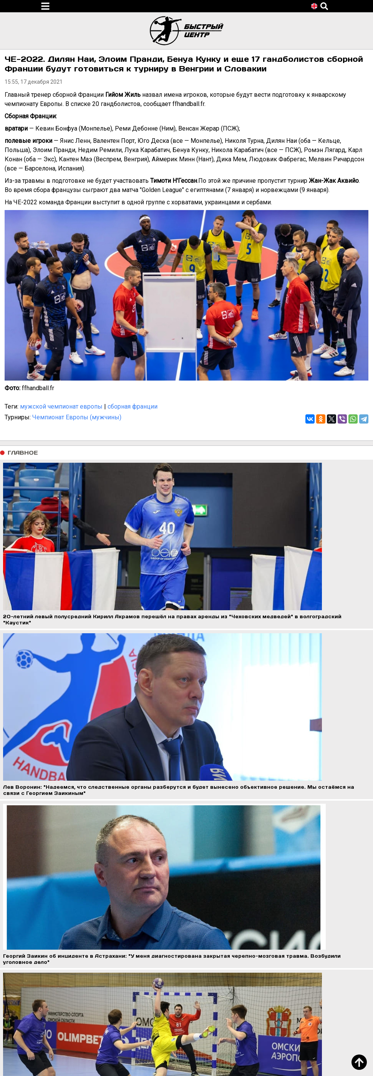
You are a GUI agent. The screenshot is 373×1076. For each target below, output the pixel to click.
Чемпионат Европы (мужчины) (76, 417)
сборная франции (132, 406)
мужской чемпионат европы (61, 406)
